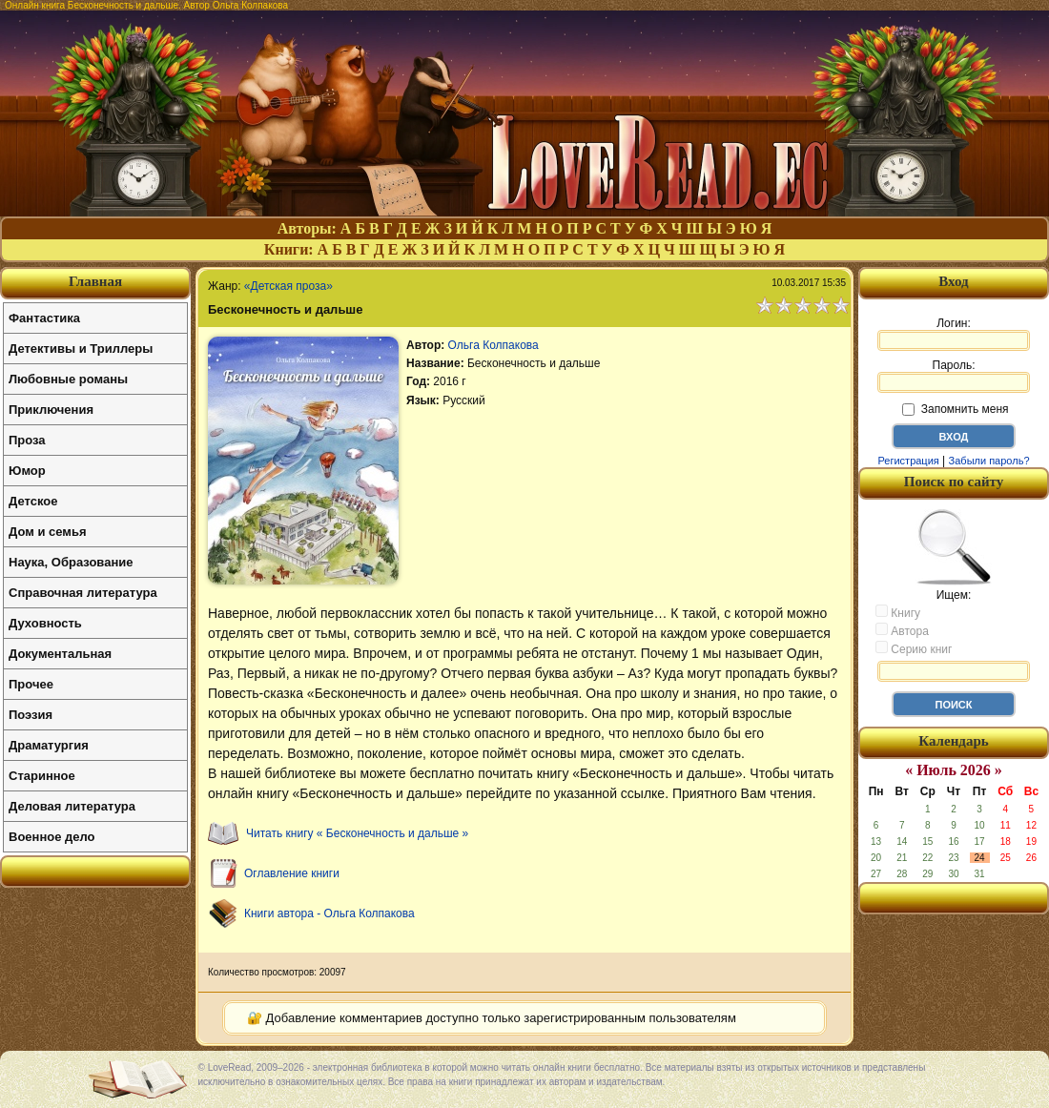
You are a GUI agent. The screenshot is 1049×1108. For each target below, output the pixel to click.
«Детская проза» (288, 286)
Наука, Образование (71, 562)
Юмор (27, 470)
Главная (95, 281)
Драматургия (49, 745)
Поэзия (30, 715)
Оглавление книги (291, 873)
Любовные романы (68, 379)
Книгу (897, 612)
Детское (33, 501)
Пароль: (953, 376)
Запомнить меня (955, 409)
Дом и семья (48, 531)
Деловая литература (72, 806)
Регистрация (907, 460)
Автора (902, 630)
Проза (27, 440)
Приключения (51, 409)
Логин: (953, 334)
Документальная (60, 653)
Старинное (42, 776)
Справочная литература (83, 592)
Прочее (31, 684)
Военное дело (52, 837)
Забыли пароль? (989, 460)
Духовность (45, 623)
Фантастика (44, 318)
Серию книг (913, 648)
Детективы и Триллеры (81, 348)
